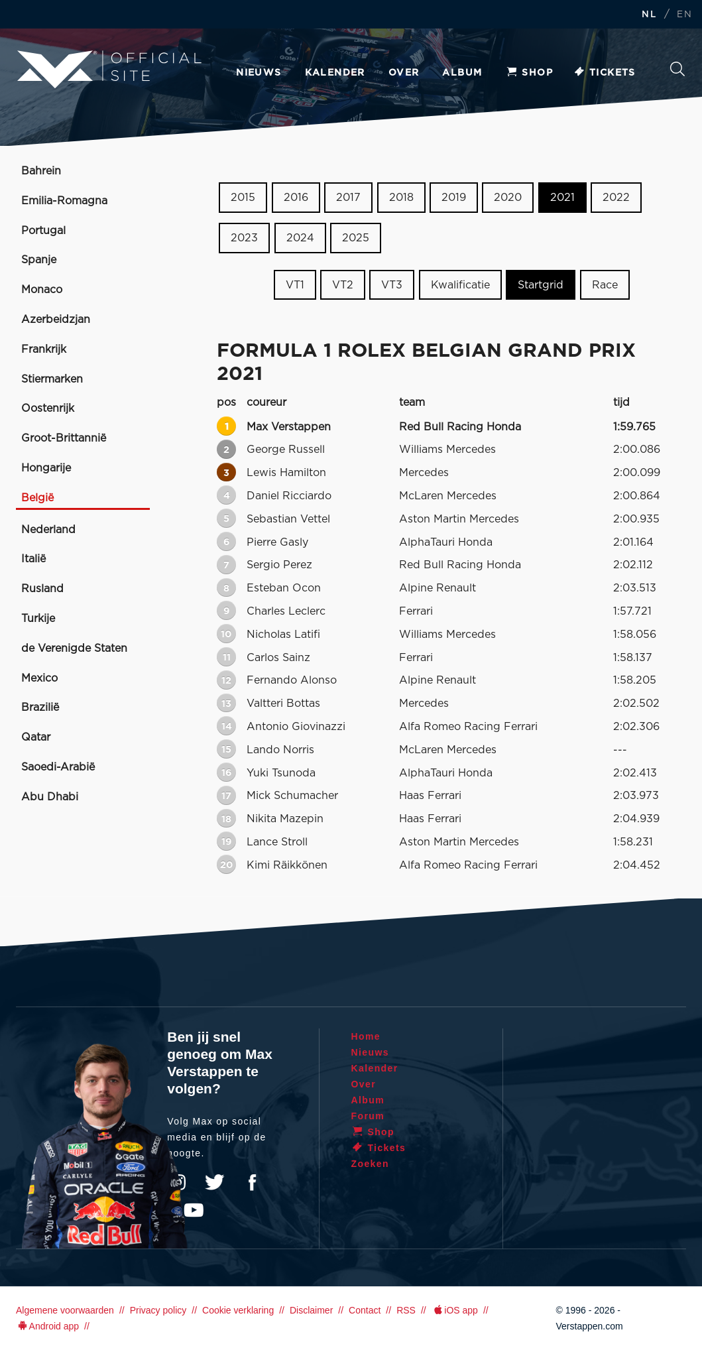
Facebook (252, 1182)
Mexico (39, 678)
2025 (355, 238)
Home (366, 1036)
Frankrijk (43, 349)
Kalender (335, 73)
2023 (244, 238)
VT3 (391, 284)
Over (404, 73)
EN (684, 15)
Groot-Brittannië (63, 438)
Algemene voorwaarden (65, 1310)
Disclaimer (311, 1310)
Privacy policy (158, 1310)
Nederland (48, 529)
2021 (562, 197)
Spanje (38, 260)
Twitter (214, 1182)
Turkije (38, 618)
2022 (616, 197)
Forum (368, 1116)
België (37, 498)
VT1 (295, 284)
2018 (401, 197)
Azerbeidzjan (55, 319)
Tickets (604, 73)
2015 (243, 197)
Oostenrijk (47, 408)
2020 (508, 197)
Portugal (43, 230)
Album (462, 73)
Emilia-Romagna (64, 201)
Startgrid (540, 284)
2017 (348, 197)
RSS (406, 1310)
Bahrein (41, 171)
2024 (300, 238)
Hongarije (46, 468)
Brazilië (40, 707)
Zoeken (677, 69)
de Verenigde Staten (74, 648)
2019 (453, 197)
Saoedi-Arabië (58, 767)
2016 (296, 197)
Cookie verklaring (238, 1310)
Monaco (41, 289)
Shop (529, 73)
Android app (47, 1326)
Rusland (42, 588)
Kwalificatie (460, 284)
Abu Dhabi (49, 797)
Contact (364, 1310)
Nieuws (258, 73)
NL (649, 15)
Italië (33, 559)
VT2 (342, 284)
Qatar (35, 737)
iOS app (455, 1310)
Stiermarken (52, 379)
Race (605, 284)
